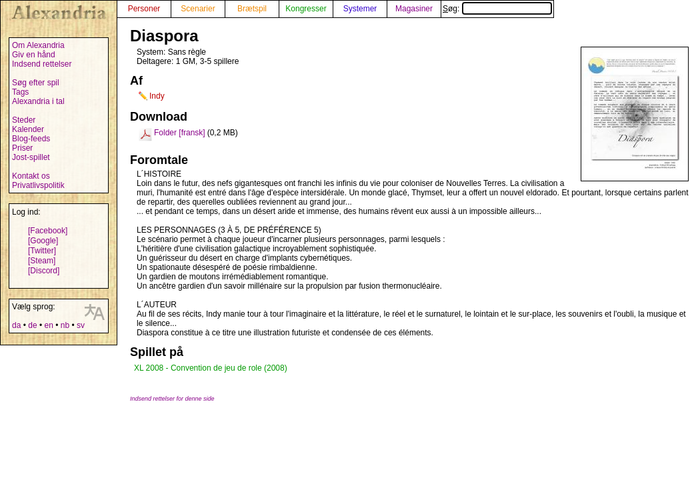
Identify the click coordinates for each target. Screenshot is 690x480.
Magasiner (414, 8)
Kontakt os (31, 176)
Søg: (497, 8)
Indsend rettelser (41, 64)
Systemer (360, 8)
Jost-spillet (31, 157)
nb (65, 325)
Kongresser (305, 8)
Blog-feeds (31, 138)
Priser (22, 148)
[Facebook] (47, 230)
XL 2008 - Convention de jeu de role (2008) (210, 368)
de (32, 325)
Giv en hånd (33, 54)
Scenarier (198, 8)
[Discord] (43, 270)
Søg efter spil (35, 82)
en (48, 325)
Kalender (28, 129)
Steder (23, 120)
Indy (157, 96)
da (16, 325)
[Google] (43, 240)
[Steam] (41, 260)
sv (81, 325)
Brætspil (252, 8)
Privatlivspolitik (38, 185)
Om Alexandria (38, 45)
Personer (144, 8)
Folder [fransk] (179, 132)
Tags (20, 92)
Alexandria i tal (38, 101)
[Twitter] (42, 250)
